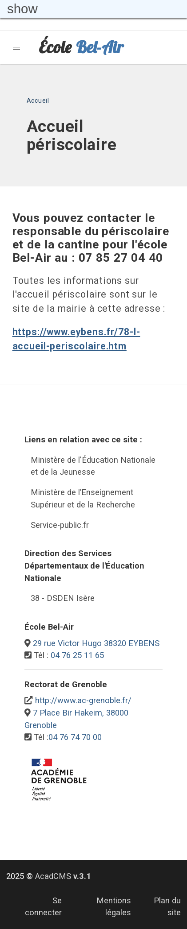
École (81, 47)
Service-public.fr (60, 525)
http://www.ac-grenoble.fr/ (83, 700)
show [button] (22, 8)
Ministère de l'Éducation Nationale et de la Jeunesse (93, 466)
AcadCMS (63, 876)
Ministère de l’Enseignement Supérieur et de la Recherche (83, 498)
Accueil (38, 100)
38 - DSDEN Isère (63, 598)
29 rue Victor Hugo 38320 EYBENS (96, 643)
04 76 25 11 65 (77, 655)
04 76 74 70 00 (75, 737)
